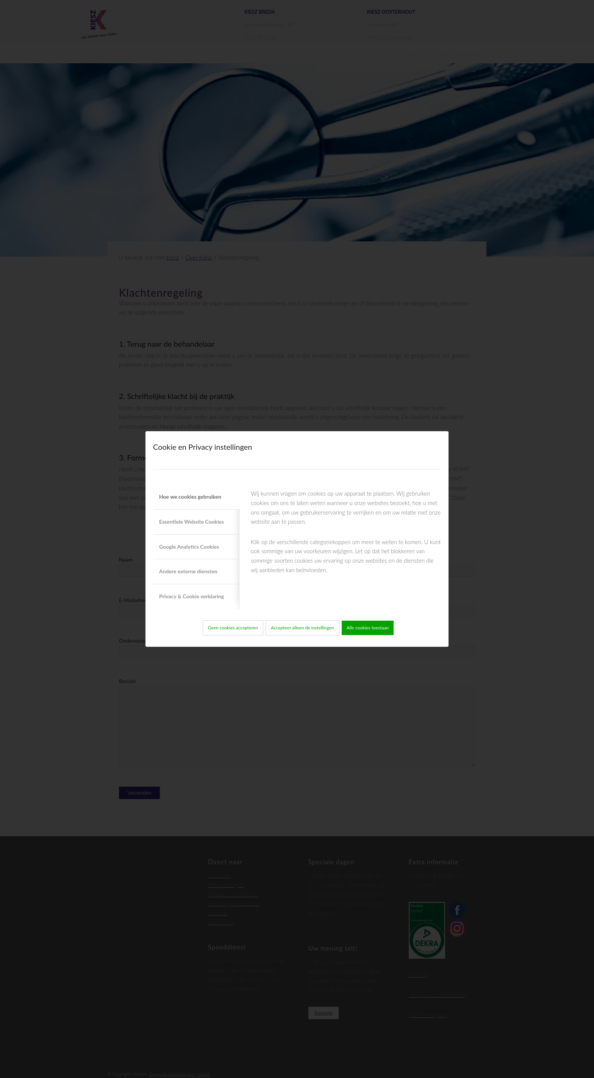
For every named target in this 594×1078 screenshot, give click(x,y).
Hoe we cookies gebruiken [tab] (190, 496)
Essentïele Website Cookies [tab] (191, 521)
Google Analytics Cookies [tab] (189, 546)
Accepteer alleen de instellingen (302, 628)
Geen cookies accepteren (233, 628)
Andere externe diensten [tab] (188, 571)
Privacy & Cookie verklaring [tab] (191, 596)
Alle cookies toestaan (368, 628)
